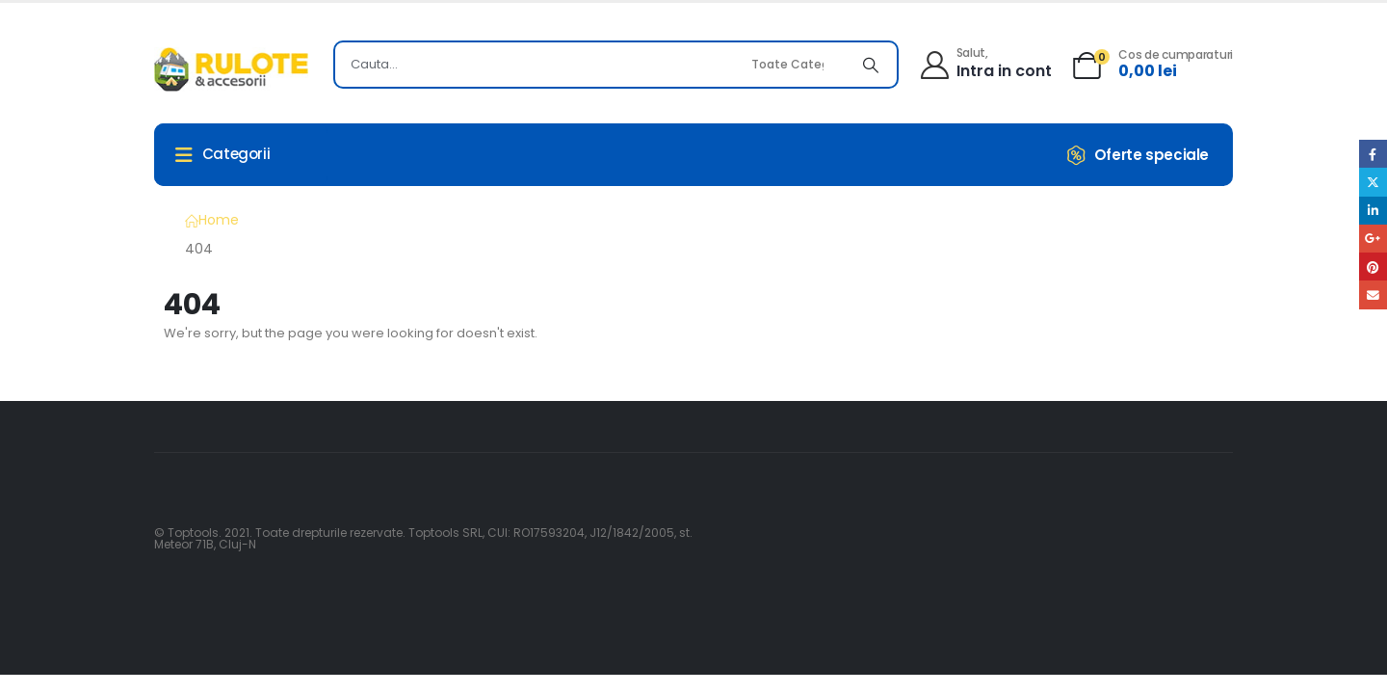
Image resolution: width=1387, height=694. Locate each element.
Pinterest (1373, 266)
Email (1373, 294)
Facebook (1373, 154)
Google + (1373, 239)
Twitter (1373, 182)
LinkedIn (1373, 211)
